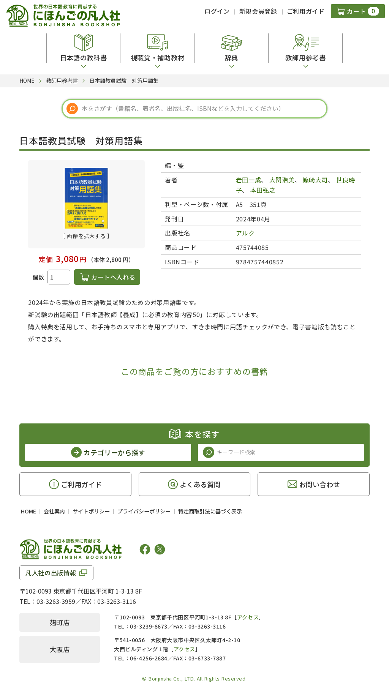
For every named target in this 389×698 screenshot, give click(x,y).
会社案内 (54, 511)
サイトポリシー (91, 511)
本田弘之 (263, 189)
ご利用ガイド (306, 11)
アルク (245, 232)
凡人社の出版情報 (50, 572)
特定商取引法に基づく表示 (210, 511)
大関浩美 (282, 179)
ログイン (217, 11)
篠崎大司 (315, 179)
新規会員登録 (258, 11)
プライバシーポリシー (144, 511)
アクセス (248, 617)
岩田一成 (248, 179)
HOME (28, 511)
